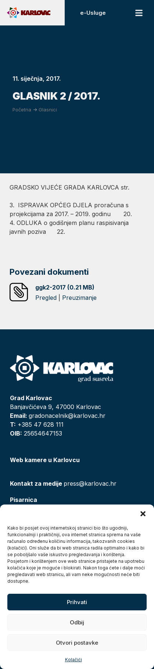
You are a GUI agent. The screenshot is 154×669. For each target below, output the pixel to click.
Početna (21, 109)
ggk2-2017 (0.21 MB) (64, 287)
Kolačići (73, 659)
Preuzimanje (79, 297)
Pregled (46, 297)
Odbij (77, 622)
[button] (143, 513)
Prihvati (77, 602)
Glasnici (48, 109)
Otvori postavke (77, 642)
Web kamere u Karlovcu (45, 460)
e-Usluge (93, 12)
